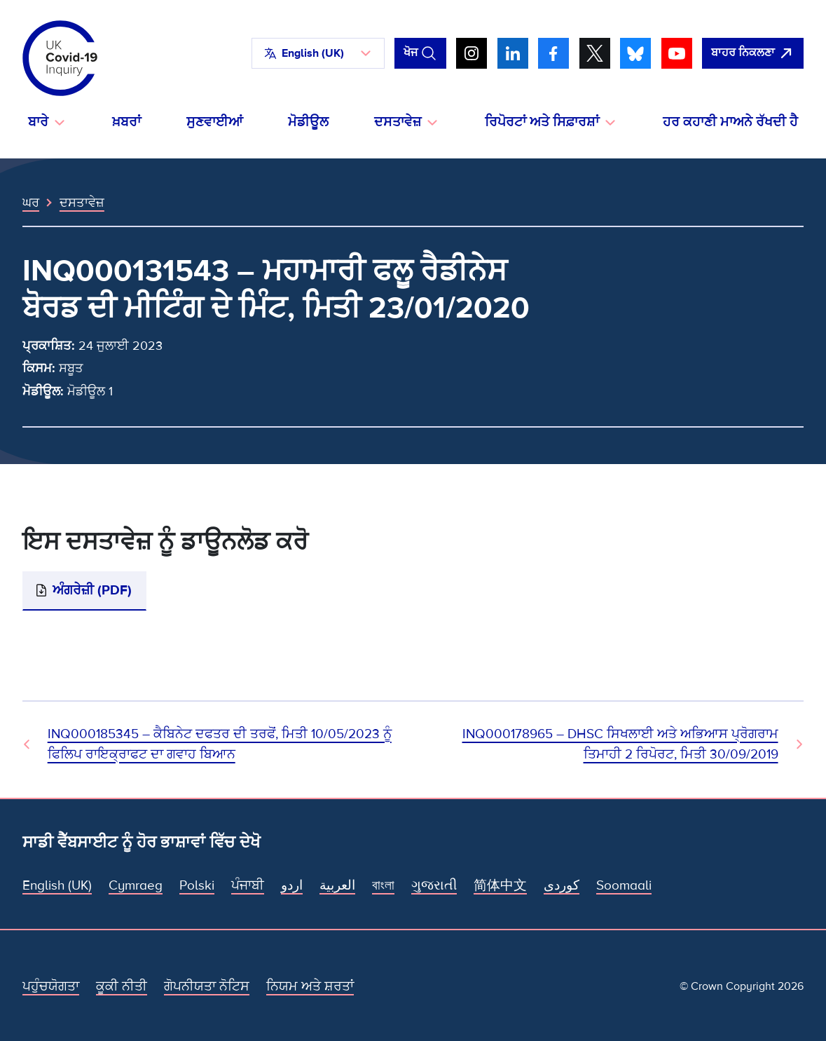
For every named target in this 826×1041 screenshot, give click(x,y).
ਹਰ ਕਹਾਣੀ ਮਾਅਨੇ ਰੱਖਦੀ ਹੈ (730, 122)
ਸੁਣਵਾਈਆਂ (214, 122)
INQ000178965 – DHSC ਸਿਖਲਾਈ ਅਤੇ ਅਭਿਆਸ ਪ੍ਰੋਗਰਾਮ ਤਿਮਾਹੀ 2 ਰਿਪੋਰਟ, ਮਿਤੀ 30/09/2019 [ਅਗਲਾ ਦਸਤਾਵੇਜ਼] (620, 744)
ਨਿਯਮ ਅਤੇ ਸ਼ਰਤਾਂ (310, 986)
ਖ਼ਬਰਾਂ (126, 122)
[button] (318, 53)
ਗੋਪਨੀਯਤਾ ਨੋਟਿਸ (206, 986)
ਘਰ (30, 202)
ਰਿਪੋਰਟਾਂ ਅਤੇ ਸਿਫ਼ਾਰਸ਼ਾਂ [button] (542, 122)
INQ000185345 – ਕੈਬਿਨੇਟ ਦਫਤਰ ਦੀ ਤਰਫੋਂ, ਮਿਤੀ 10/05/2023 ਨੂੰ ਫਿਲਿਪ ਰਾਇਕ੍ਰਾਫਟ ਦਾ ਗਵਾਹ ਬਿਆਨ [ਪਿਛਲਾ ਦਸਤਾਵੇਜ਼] (220, 744)
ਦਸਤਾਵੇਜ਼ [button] (397, 122)
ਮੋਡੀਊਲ (308, 122)
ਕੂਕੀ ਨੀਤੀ (121, 986)
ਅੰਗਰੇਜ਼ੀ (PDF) (92, 590)
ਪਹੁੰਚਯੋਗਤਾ (50, 986)
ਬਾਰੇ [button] (38, 122)
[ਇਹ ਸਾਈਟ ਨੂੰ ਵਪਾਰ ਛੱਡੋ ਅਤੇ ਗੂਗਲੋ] (753, 53)
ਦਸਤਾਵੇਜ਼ (82, 202)
